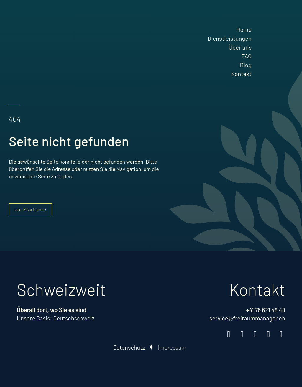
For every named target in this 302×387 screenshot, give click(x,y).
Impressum (172, 347)
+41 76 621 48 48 (265, 309)
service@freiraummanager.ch (247, 318)
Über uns (240, 47)
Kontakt (241, 73)
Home (244, 29)
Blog (246, 64)
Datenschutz (129, 347)
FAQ (247, 56)
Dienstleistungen (230, 38)
